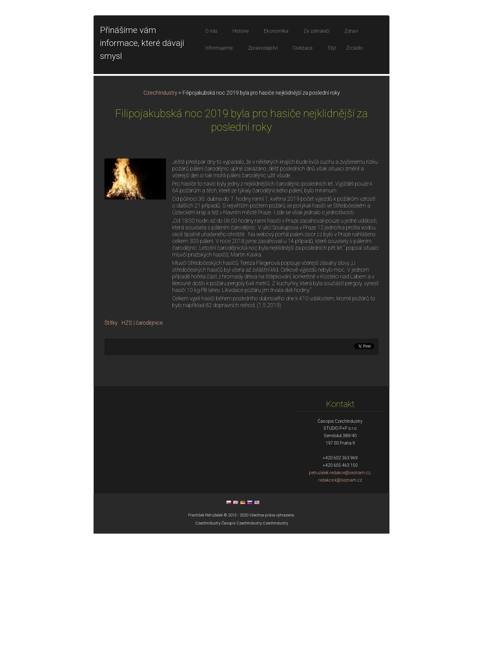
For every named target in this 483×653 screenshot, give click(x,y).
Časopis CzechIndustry (241, 642)
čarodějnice (149, 442)
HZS (126, 442)
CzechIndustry (160, 212)
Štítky (110, 442)
